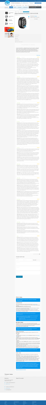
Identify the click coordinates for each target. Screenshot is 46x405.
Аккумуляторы (25, 7)
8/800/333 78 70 (25, 2)
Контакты (38, 5)
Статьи (23, 5)
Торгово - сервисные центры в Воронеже (30, 5)
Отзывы (24, 404)
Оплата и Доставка (18, 5)
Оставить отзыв (19, 276)
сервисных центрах (35, 304)
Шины (11, 7)
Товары (14, 5)
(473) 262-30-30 (8, 388)
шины (26, 335)
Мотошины (19, 7)
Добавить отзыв (38, 55)
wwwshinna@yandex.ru (8, 389)
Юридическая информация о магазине (21, 369)
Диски (15, 7)
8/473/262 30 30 (31, 2)
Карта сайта (24, 403)
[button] (39, 260)
